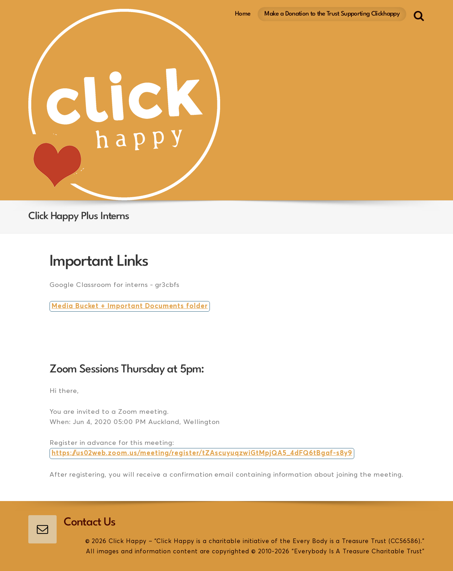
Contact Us (89, 522)
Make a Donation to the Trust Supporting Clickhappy (332, 14)
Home (242, 14)
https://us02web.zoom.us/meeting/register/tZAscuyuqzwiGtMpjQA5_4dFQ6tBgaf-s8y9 (202, 453)
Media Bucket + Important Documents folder (130, 306)
